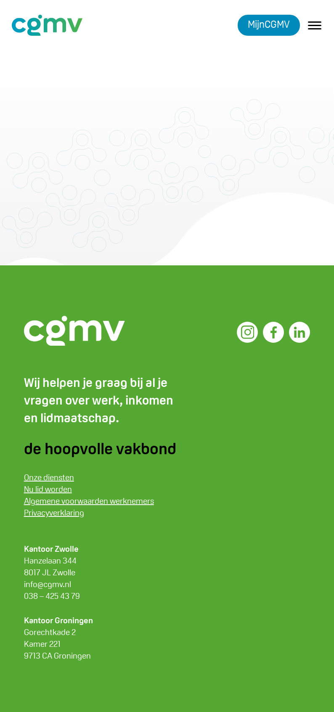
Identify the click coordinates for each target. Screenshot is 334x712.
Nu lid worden (48, 489)
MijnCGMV (269, 24)
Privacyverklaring (54, 512)
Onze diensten (49, 477)
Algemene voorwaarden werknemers (89, 500)
